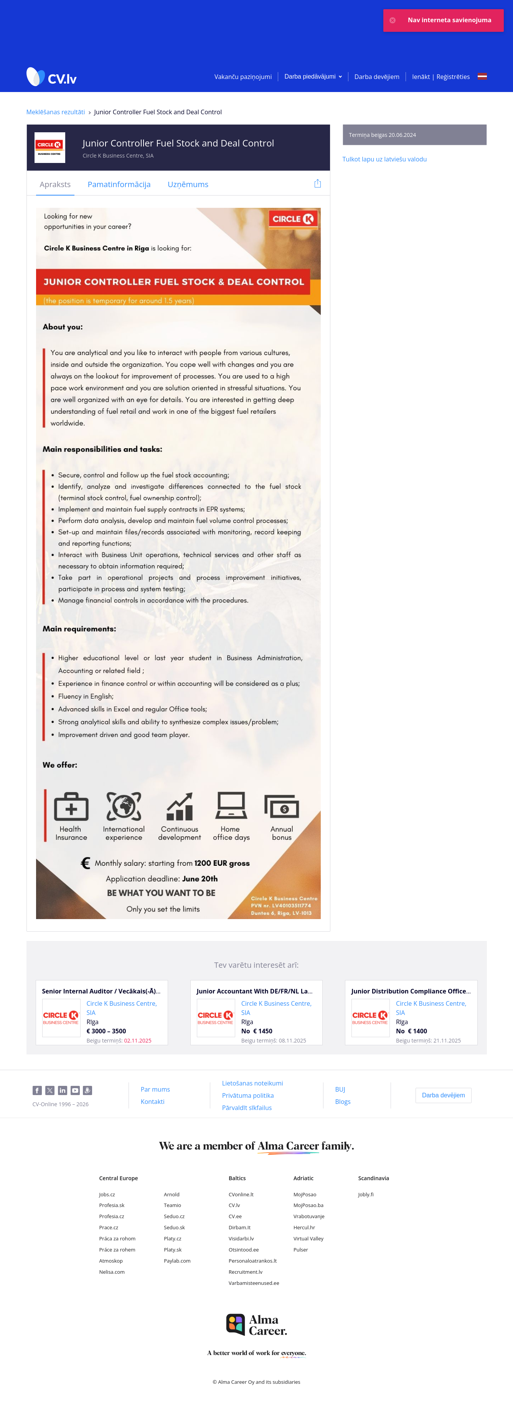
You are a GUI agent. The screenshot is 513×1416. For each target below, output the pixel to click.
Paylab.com (177, 1260)
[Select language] (482, 76)
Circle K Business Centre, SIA (118, 155)
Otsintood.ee (244, 1249)
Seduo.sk (174, 1227)
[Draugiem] (89, 1091)
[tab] (55, 185)
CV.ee (235, 1216)
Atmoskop (111, 1260)
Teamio (172, 1205)
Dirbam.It (240, 1227)
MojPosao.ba (308, 1205)
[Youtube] (77, 1091)
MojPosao (305, 1194)
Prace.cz (109, 1227)
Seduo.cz (174, 1216)
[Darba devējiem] (444, 1095)
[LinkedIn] (64, 1091)
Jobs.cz (107, 1194)
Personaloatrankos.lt (253, 1260)
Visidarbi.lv (241, 1238)
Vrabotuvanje (309, 1216)
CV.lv (234, 1205)
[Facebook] (39, 1091)
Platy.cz (172, 1238)
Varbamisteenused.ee (254, 1282)
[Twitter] (51, 1091)
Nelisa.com (112, 1271)
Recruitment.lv (245, 1271)
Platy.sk (172, 1249)
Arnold (172, 1194)
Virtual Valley (308, 1238)
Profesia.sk (112, 1205)
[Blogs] (343, 1101)
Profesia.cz (111, 1216)
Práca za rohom (117, 1238)
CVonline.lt (241, 1194)
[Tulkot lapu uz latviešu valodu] (385, 159)
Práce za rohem (117, 1249)
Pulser (301, 1249)
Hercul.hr (304, 1227)
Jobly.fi (366, 1194)
